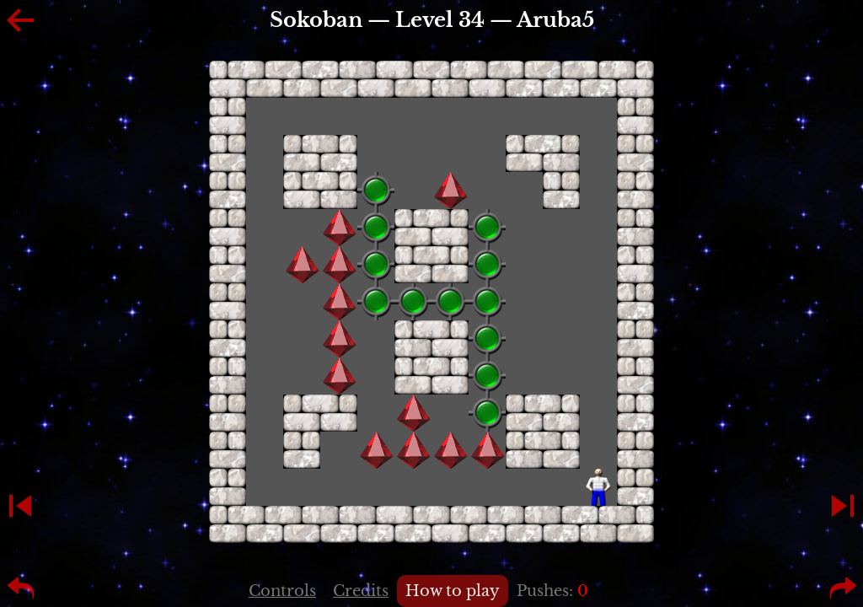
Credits (361, 591)
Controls (282, 591)
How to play (452, 591)
